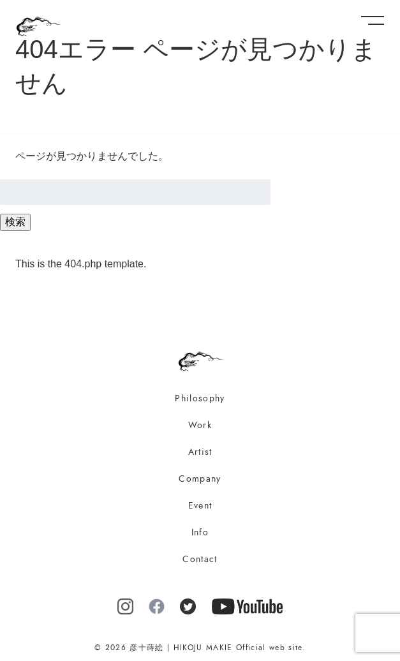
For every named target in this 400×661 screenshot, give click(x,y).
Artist (200, 452)
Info (200, 532)
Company (200, 479)
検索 (15, 221)
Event (200, 506)
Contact (199, 559)
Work (200, 425)
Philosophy (200, 398)
